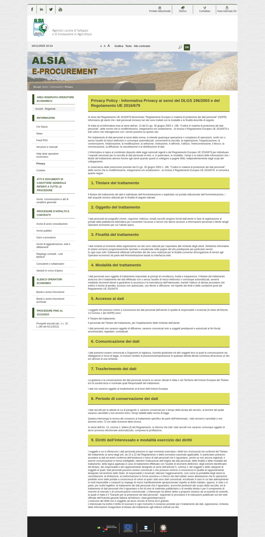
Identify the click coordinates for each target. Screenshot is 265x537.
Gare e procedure (46, 237)
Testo (128, 46)
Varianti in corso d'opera (49, 270)
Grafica (119, 46)
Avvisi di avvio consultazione (52, 223)
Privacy (40, 163)
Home (45, 87)
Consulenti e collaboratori (50, 263)
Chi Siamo (42, 126)
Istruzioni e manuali (47, 147)
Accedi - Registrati (45, 108)
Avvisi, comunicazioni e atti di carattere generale (52, 201)
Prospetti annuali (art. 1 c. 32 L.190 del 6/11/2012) (52, 325)
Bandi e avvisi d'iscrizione (50, 292)
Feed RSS (42, 140)
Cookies (40, 170)
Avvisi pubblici (44, 230)
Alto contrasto (142, 46)
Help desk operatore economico (47, 155)
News (39, 133)
